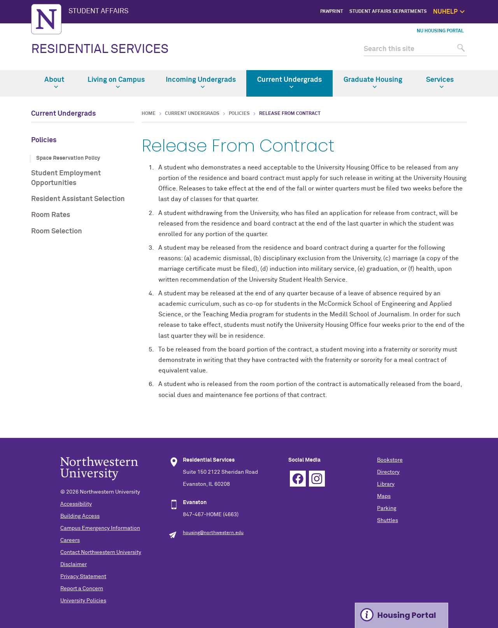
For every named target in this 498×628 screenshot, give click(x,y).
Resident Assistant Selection (78, 199)
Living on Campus (116, 82)
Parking (386, 508)
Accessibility (76, 504)
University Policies (83, 600)
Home (149, 113)
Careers (70, 540)
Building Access (80, 516)
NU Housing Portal (440, 31)
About (54, 82)
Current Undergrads (289, 82)
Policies (43, 140)
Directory (388, 472)
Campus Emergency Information (100, 528)
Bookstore (390, 460)
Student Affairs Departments (388, 11)
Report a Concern (81, 588)
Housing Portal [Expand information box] (406, 615)
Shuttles (387, 520)
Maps (384, 496)
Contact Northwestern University (100, 552)
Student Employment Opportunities (66, 178)
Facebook (298, 479)
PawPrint (331, 11)
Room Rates (50, 215)
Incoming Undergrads (201, 82)
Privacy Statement (83, 576)
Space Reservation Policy (68, 158)
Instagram (317, 479)
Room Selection (56, 231)
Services (440, 82)
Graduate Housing (373, 82)
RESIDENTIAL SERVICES (99, 49)
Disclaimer (73, 564)
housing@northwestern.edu (213, 533)
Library (386, 484)
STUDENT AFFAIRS (98, 11)
